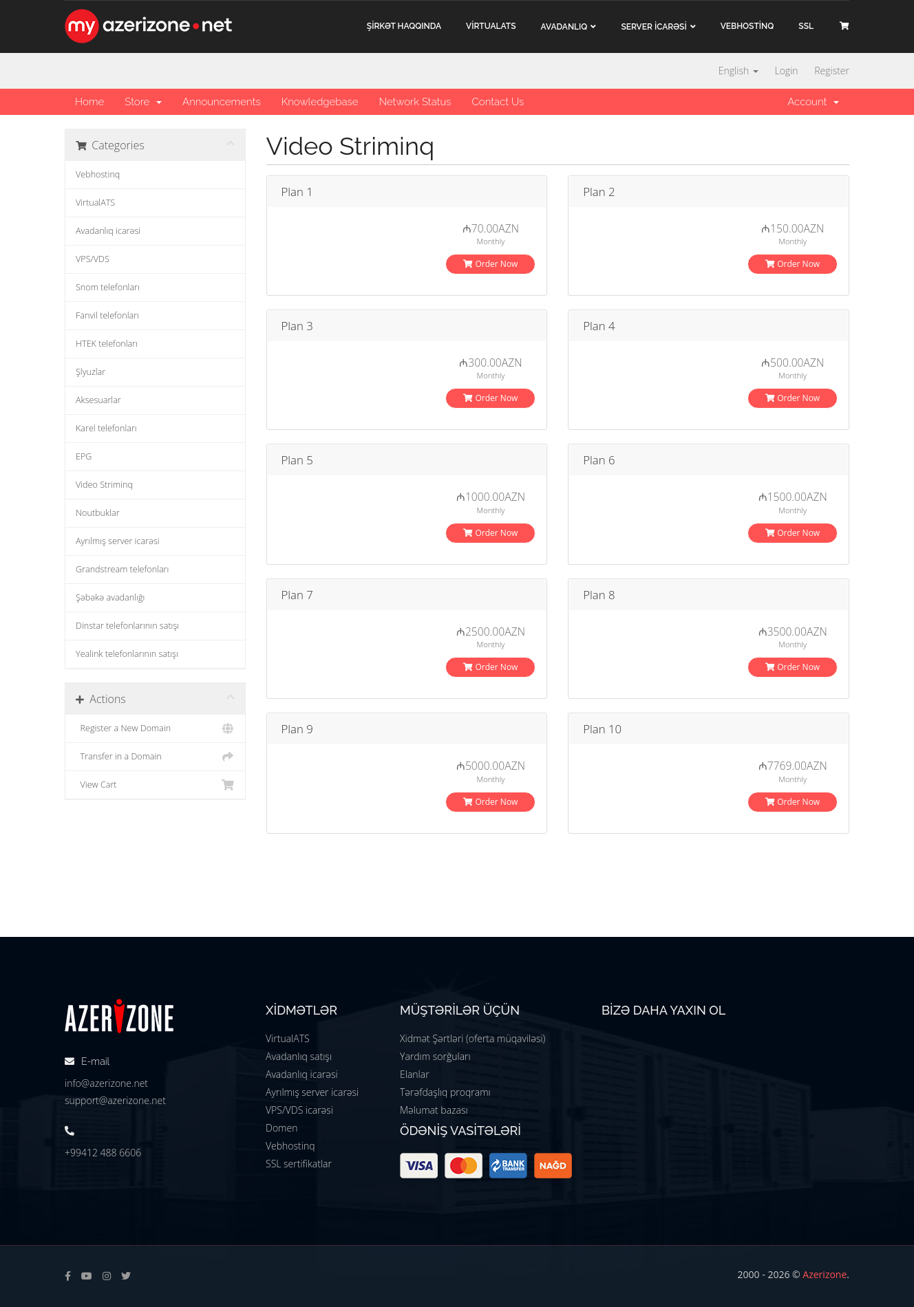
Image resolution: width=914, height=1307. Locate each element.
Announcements (221, 102)
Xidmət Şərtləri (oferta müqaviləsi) (472, 1038)
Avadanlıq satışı (299, 1056)
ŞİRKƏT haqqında (404, 26)
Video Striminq (104, 484)
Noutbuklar (98, 513)
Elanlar (414, 1074)
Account (813, 102)
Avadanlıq (564, 27)
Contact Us (497, 102)
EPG (84, 456)
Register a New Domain (155, 728)
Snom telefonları (108, 287)
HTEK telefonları (107, 343)
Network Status (415, 102)
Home (89, 102)
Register (831, 70)
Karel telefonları (106, 428)
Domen (281, 1127)
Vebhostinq (98, 174)
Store (143, 102)
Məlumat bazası (434, 1109)
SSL (806, 26)
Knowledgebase (320, 102)
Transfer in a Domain (155, 756)
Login (786, 70)
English (738, 70)
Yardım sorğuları (435, 1056)
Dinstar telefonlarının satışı (127, 625)
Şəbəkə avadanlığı (110, 597)
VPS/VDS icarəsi (299, 1109)
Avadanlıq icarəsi (108, 231)
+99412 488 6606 (103, 1152)
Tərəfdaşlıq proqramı (445, 1092)
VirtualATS (95, 202)
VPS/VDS (92, 259)
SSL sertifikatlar (299, 1163)
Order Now (490, 264)
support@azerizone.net (115, 1100)
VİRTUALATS (491, 26)
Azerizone (825, 1274)
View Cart (155, 785)
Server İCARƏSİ (653, 27)
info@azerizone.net (106, 1083)
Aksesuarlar (98, 400)
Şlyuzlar (90, 372)
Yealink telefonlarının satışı (127, 654)
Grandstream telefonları (122, 569)
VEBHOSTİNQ (747, 26)
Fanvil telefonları (107, 315)
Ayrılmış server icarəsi (118, 541)
